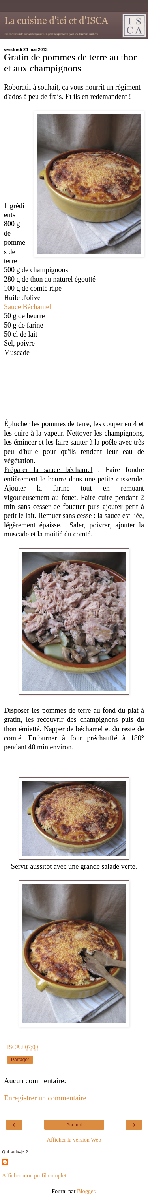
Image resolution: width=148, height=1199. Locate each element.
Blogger (86, 1191)
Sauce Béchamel (28, 307)
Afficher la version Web (74, 1140)
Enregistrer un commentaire (45, 1098)
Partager (20, 1059)
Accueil (74, 1125)
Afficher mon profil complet (34, 1175)
